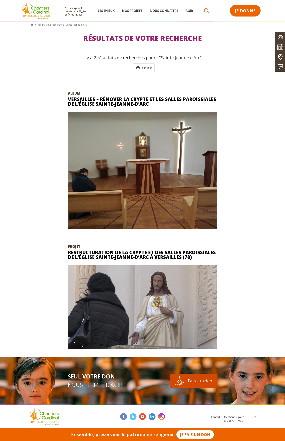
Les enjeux (106, 11)
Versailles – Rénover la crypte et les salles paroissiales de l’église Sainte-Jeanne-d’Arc (142, 101)
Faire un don (200, 381)
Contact (215, 417)
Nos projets (132, 11)
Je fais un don (195, 434)
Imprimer (144, 68)
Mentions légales (234, 417)
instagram (161, 416)
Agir (189, 11)
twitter (133, 416)
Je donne (245, 10)
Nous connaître (164, 11)
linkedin (152, 416)
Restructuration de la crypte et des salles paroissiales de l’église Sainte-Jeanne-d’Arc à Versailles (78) (142, 254)
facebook (123, 416)
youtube (142, 416)
